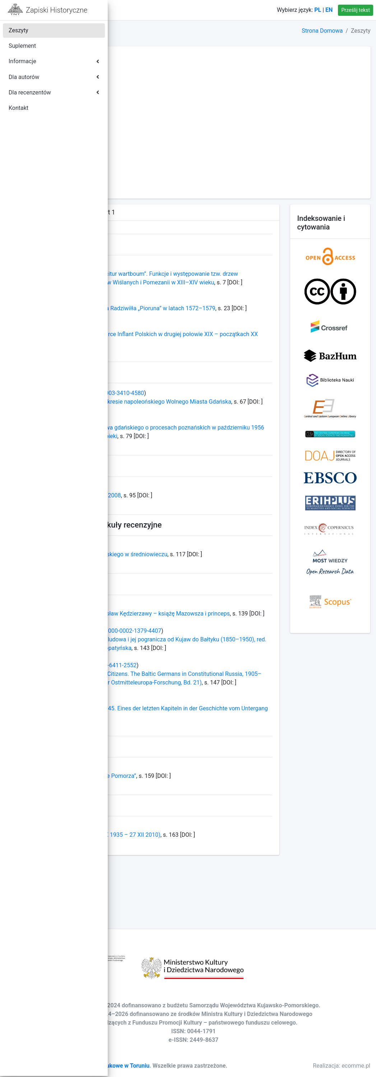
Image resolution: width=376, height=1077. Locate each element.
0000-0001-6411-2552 (205, 725)
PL (317, 9)
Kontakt (195, 9)
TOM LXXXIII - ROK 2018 (152, 118)
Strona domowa (153, 9)
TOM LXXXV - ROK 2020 (151, 100)
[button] (119, 10)
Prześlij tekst (355, 10)
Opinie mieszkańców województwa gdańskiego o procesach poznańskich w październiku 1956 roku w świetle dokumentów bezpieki (200, 462)
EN (329, 9)
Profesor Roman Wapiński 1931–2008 (169, 529)
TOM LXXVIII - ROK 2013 (152, 161)
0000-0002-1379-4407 (230, 682)
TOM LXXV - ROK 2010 (149, 187)
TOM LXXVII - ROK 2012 (151, 169)
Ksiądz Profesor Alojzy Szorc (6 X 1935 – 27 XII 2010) (189, 903)
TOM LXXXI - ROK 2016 (150, 135)
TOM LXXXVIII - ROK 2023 (154, 74)
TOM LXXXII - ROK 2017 (151, 126)
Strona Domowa (322, 30)
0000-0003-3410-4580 (213, 410)
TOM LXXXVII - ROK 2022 (153, 83)
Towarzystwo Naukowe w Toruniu (203, 1058)
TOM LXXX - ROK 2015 (149, 143)
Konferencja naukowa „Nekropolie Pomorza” (177, 844)
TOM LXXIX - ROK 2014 (150, 152)
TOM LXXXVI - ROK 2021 (152, 92)
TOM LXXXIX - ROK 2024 (152, 66)
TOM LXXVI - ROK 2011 (150, 178)
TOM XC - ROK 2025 (146, 57)
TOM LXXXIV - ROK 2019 (152, 109)
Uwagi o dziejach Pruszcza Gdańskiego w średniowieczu (192, 588)
